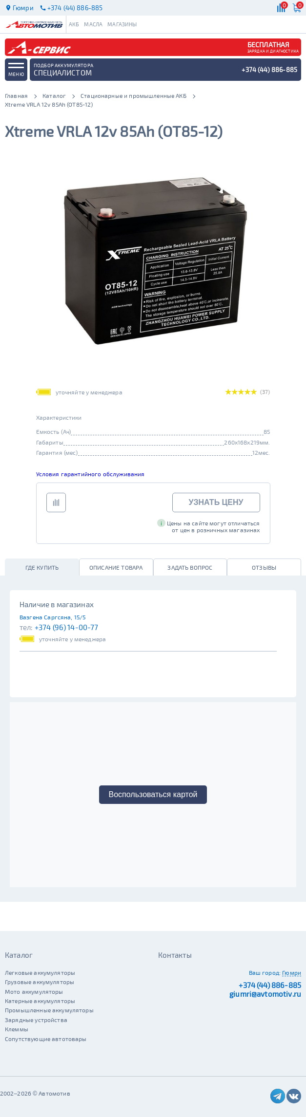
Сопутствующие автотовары (46, 1038)
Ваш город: (265, 972)
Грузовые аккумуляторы (39, 981)
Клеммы (16, 1028)
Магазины (122, 24)
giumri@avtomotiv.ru (265, 993)
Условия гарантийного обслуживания (90, 473)
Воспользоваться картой (153, 794)
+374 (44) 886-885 (270, 985)
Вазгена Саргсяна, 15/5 (52, 617)
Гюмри (291, 972)
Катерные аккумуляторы (40, 1000)
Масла (93, 24)
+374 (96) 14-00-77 (67, 627)
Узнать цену (216, 502)
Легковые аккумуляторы (40, 972)
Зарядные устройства (36, 1019)
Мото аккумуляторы (34, 991)
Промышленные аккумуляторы (49, 1009)
